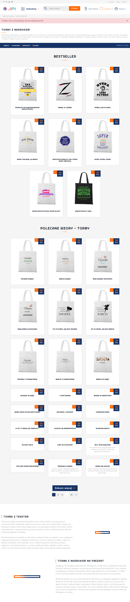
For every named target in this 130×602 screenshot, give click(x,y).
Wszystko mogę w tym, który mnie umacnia (65, 160)
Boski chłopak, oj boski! (27, 159)
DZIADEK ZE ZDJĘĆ (103, 276)
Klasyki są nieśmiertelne (27, 325)
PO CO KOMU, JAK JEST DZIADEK (27, 259)
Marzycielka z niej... (83, 211)
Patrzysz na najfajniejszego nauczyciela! (27, 108)
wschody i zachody (27, 308)
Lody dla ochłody (27, 341)
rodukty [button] (26, 45)
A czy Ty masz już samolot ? (103, 308)
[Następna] (76, 391)
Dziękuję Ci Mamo (46, 363)
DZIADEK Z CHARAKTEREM (103, 259)
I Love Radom (27, 292)
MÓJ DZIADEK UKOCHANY (71, 243)
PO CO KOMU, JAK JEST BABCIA (65, 259)
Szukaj (74, 8)
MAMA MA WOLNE (84, 363)
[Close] (127, 21)
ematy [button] (6, 45)
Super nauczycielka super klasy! (46, 211)
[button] (122, 45)
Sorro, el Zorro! (65, 107)
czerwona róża (65, 308)
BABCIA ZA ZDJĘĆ (64, 276)
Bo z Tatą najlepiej (65, 341)
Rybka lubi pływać (103, 107)
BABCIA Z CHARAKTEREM (27, 276)
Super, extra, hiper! (102, 159)
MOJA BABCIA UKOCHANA (99, 243)
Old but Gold (102, 325)
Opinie (124, 2)
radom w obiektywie (65, 292)
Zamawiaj (31, 9)
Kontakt (111, 2)
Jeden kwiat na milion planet (102, 292)
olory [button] (35, 45)
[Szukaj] (58, 8)
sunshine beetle (65, 325)
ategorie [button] (15, 45)
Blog (118, 2)
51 (71, 391)
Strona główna (8, 16)
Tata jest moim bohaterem (102, 341)
